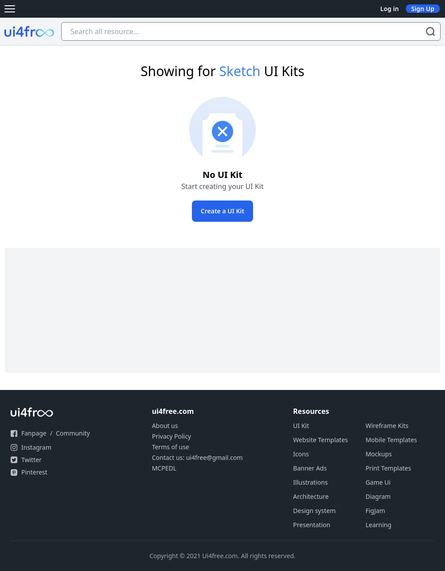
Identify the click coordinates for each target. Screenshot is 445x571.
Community (73, 433)
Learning (378, 525)
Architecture (310, 496)
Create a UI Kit (222, 211)
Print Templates (388, 468)
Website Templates (320, 440)
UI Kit (301, 425)
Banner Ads (310, 468)
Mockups (379, 454)
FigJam (375, 510)
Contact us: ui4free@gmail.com (197, 457)
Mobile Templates (391, 440)
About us (165, 425)
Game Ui (378, 482)
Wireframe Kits (387, 425)
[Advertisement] (222, 310)
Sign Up (422, 8)
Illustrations (310, 482)
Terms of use (170, 447)
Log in (389, 8)
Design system (314, 510)
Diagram (378, 496)
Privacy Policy (171, 436)
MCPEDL (164, 468)
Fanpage (34, 433)
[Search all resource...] (251, 31)
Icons (300, 454)
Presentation (311, 525)
